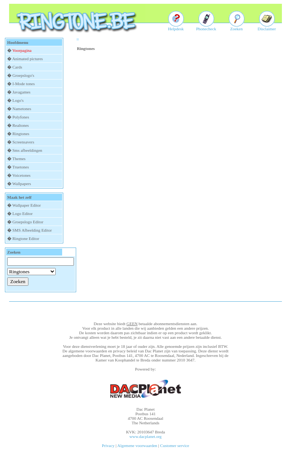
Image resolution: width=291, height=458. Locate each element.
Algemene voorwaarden (137, 445)
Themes (19, 158)
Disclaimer (267, 27)
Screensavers (23, 142)
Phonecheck (206, 27)
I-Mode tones (24, 83)
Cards (17, 67)
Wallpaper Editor (27, 205)
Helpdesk (176, 27)
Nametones (22, 108)
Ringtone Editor (26, 238)
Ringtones (21, 133)
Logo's (18, 100)
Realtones (21, 125)
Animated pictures (27, 58)
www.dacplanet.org (145, 436)
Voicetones (22, 175)
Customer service (174, 445)
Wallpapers (22, 183)
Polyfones (21, 117)
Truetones (21, 167)
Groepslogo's (23, 75)
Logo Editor (23, 213)
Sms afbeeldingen (27, 150)
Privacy (108, 445)
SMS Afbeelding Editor (32, 230)
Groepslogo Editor (28, 222)
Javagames (22, 92)
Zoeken (236, 27)
